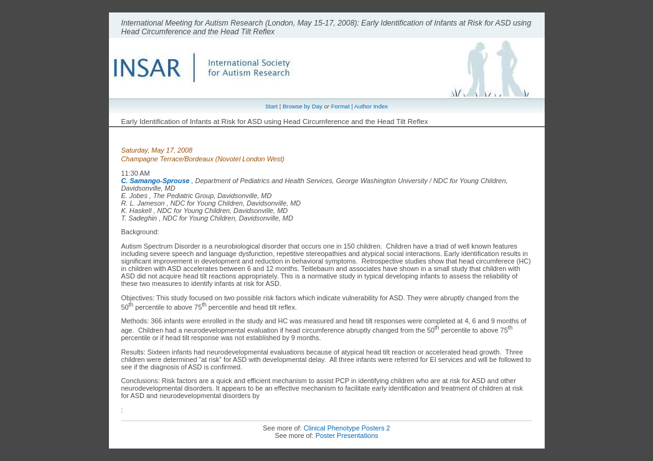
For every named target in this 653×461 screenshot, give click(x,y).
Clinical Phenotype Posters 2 (347, 428)
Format (340, 106)
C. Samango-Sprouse (155, 180)
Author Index (371, 106)
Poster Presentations (347, 435)
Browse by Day (302, 106)
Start (271, 106)
